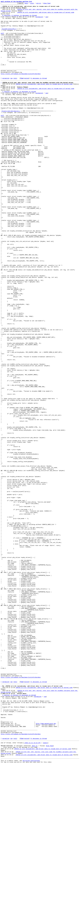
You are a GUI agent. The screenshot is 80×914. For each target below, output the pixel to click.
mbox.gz (35, 893)
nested (26, 93)
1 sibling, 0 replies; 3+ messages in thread (19, 109)
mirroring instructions (31, 910)
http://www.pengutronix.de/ (46, 867)
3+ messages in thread (38, 93)
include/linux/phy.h (9, 34)
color (35, 4)
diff (2, 39)
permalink (39, 20)
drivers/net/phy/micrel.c (11, 132)
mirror (42, 4)
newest (45, 889)
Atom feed (50, 4)
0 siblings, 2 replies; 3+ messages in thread (19, 18)
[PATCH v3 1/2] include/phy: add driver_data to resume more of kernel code (45, 14)
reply (15, 93)
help (29, 4)
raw (46, 20)
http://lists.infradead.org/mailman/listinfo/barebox (21, 88)
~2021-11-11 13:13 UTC (32, 889)
